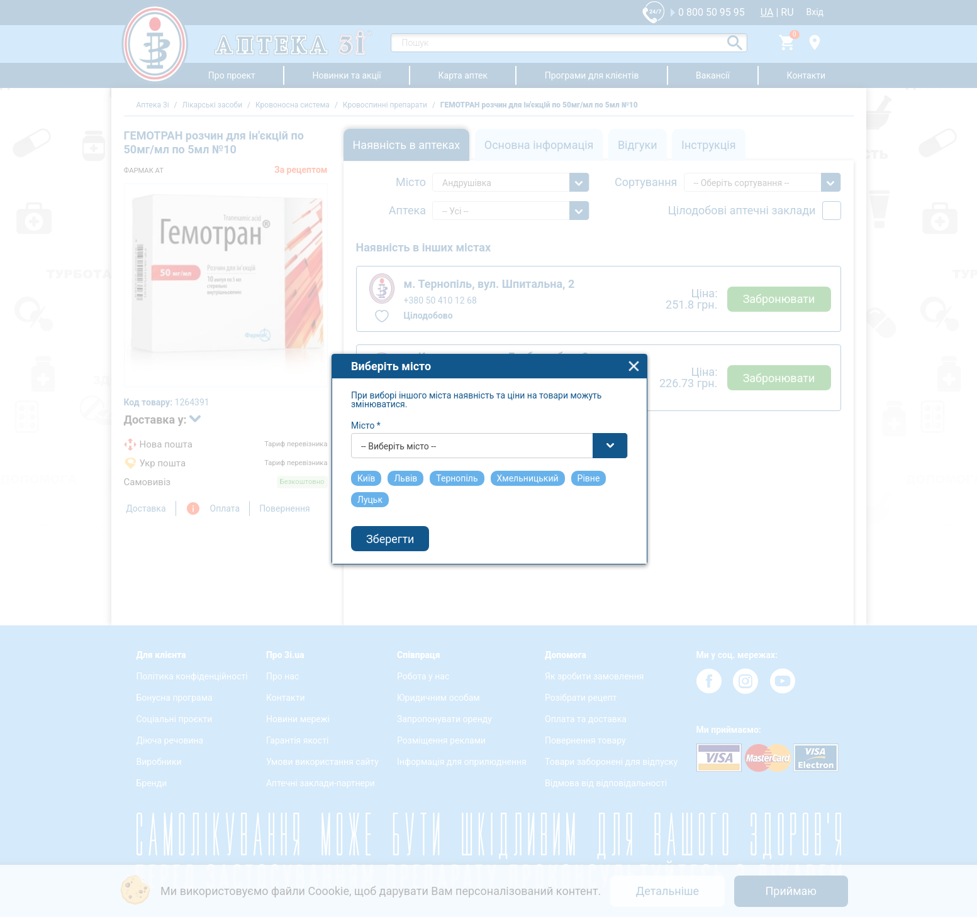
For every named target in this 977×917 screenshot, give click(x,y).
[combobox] (489, 436)
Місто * (366, 416)
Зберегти (390, 528)
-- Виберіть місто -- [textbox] (398, 437)
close (633, 356)
